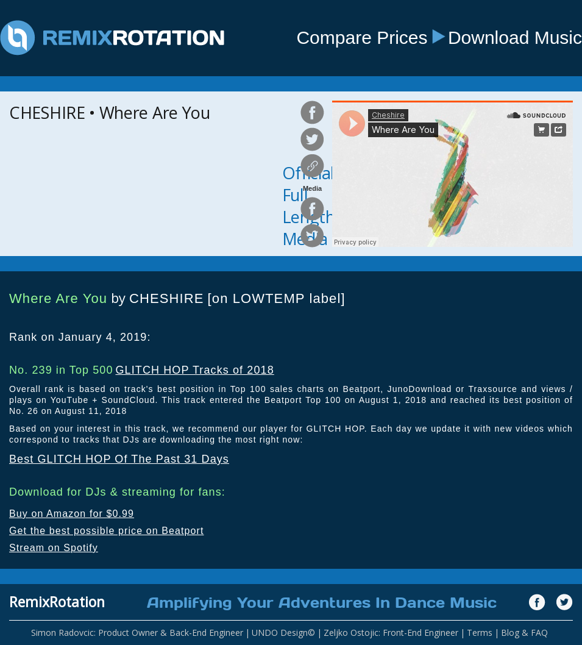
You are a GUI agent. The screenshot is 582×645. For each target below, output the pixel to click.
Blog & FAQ (524, 632)
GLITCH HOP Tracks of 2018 (194, 370)
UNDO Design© (283, 632)
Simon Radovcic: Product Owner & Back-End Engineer (137, 632)
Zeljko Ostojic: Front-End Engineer (391, 632)
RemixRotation (57, 601)
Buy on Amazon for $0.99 (71, 513)
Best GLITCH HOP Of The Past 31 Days (119, 459)
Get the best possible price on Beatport (106, 531)
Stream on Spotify (53, 548)
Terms (479, 632)
